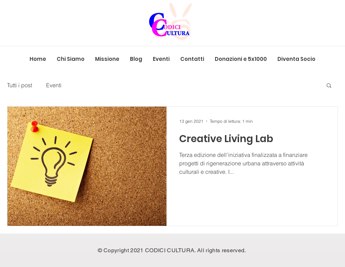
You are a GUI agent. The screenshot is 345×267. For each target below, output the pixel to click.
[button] (329, 86)
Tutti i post (19, 85)
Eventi (54, 85)
